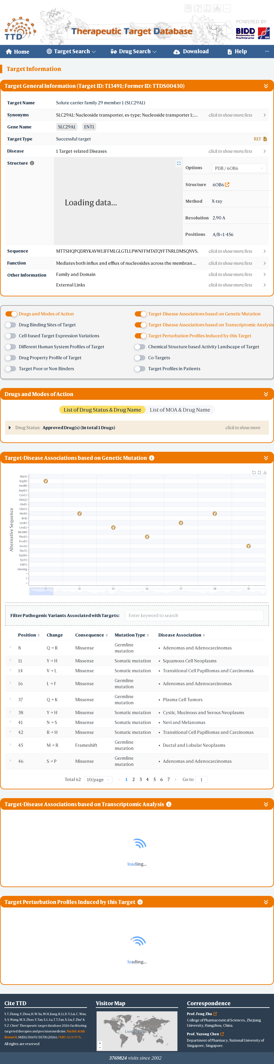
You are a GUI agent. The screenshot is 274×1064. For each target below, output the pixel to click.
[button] (162, 115)
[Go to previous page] (119, 779)
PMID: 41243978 (69, 1037)
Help (237, 51)
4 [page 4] (147, 779)
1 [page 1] (126, 779)
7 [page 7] (168, 779)
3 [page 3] (140, 779)
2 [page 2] (133, 779)
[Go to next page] (175, 779)
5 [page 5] (154, 779)
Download (191, 51)
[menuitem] (17, 51)
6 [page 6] (161, 779)
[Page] (201, 779)
